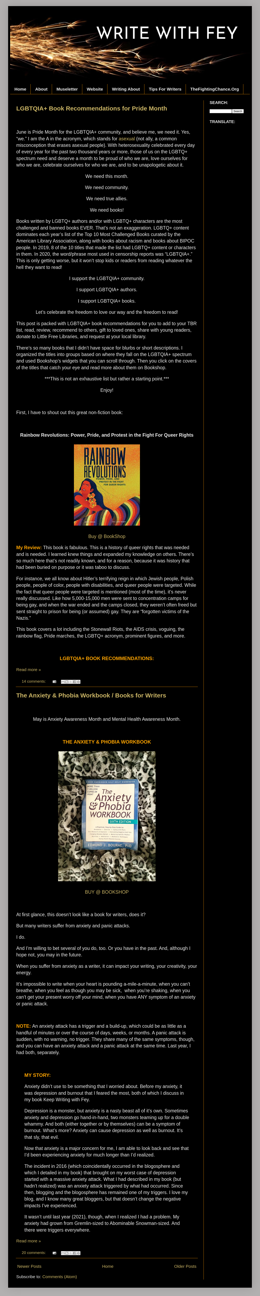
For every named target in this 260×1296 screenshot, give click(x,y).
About (41, 89)
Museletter (67, 89)
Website (95, 89)
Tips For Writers (165, 89)
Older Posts (185, 1266)
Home (20, 89)
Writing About (126, 89)
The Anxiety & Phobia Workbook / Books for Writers (91, 695)
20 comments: (34, 1253)
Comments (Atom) (59, 1276)
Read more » (28, 669)
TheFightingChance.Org (214, 89)
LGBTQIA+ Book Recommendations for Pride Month (91, 108)
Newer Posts (29, 1266)
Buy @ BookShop (107, 536)
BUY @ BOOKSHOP (107, 892)
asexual (127, 138)
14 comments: (34, 681)
